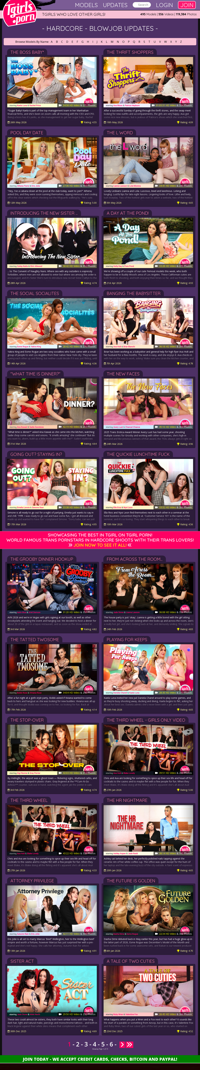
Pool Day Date (26, 132)
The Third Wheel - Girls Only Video (146, 720)
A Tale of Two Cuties (131, 961)
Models (86, 5)
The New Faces (123, 374)
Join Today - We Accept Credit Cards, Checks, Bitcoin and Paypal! (100, 1059)
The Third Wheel (29, 800)
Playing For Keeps (127, 639)
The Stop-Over (27, 720)
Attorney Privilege (32, 881)
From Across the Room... (135, 559)
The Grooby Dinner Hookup (41, 559)
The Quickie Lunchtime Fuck (138, 454)
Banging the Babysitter (134, 293)
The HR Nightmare (127, 800)
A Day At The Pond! (128, 213)
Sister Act (22, 961)
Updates (115, 5)
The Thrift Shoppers (130, 52)
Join (186, 5)
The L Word (120, 132)
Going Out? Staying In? (36, 454)
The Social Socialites (34, 293)
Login (164, 5)
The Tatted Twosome (34, 639)
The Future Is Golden (131, 881)
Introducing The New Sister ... (44, 213)
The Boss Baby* (27, 52)
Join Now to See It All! (100, 545)
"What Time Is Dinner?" (35, 374)
